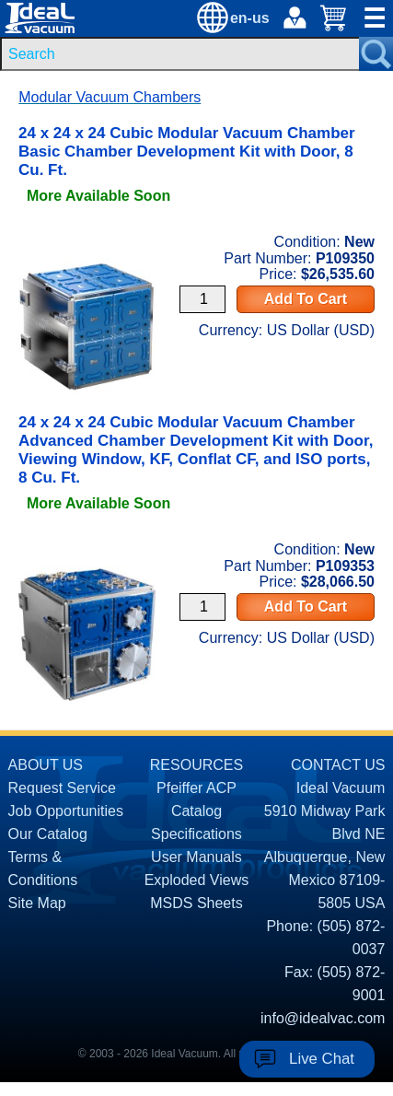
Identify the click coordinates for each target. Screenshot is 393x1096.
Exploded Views (196, 880)
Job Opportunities (65, 811)
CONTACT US (338, 765)
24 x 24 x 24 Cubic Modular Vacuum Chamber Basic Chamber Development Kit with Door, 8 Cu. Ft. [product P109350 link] (186, 151)
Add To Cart (305, 299)
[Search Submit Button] (376, 54)
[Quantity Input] (202, 299)
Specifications (196, 834)
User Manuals (196, 857)
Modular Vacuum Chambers (109, 97)
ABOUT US (46, 765)
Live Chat (321, 1058)
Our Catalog (47, 834)
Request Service (62, 788)
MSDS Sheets (196, 903)
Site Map (37, 903)
